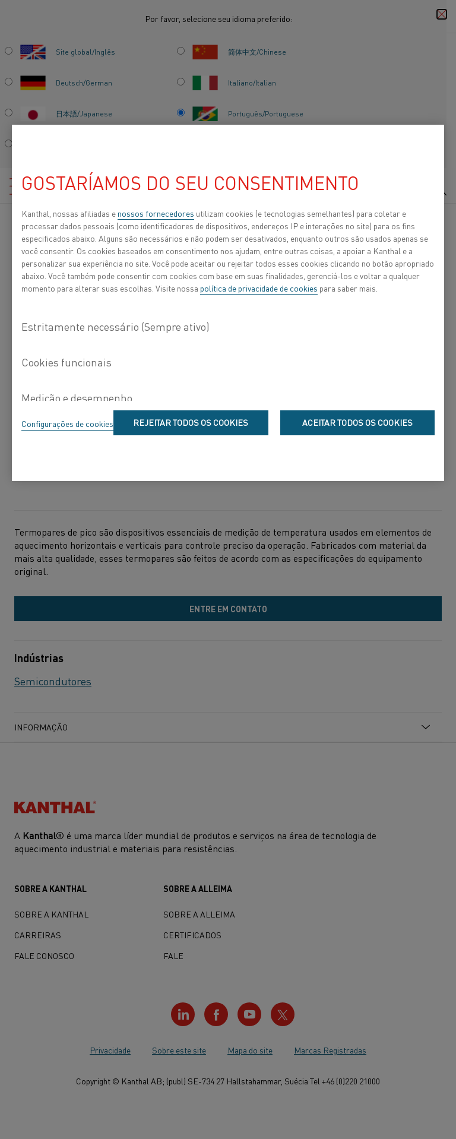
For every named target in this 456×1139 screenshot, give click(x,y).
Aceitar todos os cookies (357, 422)
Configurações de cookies (67, 423)
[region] (228, 303)
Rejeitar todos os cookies (190, 422)
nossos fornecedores (156, 213)
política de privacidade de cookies (259, 288)
